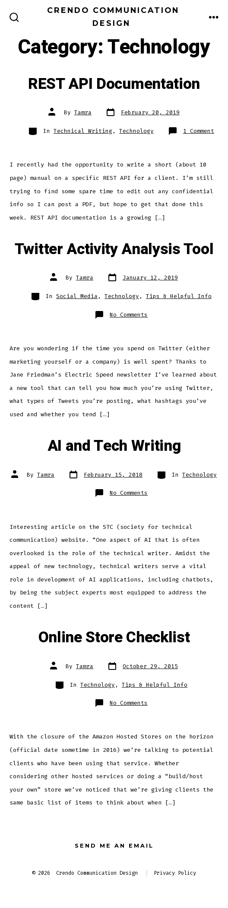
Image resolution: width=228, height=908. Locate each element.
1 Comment (198, 131)
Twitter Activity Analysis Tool (114, 249)
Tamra (83, 112)
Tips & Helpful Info (179, 296)
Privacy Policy (175, 873)
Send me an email (114, 845)
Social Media (77, 296)
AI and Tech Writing (114, 446)
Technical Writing (83, 131)
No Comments (129, 314)
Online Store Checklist (114, 637)
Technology (136, 131)
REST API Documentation (114, 84)
